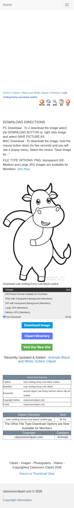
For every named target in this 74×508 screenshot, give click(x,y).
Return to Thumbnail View (37, 473)
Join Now (22, 169)
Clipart (16, 92)
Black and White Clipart (35, 92)
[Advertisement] (37, 51)
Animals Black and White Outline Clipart (44, 359)
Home (7, 5)
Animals (55, 92)
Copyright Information (17, 500)
